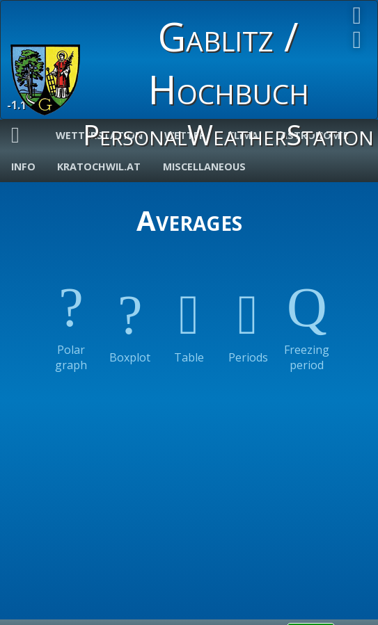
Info (23, 166)
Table (189, 319)
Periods (248, 319)
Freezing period (306, 319)
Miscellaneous (204, 166)
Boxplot (129, 319)
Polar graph (71, 319)
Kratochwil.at (99, 166)
